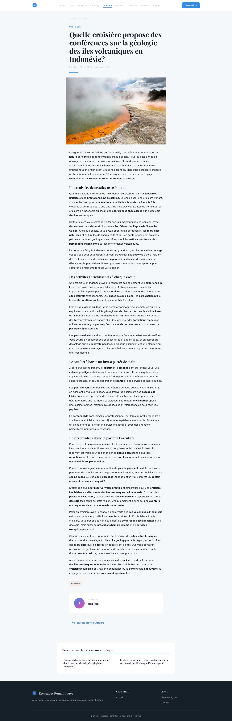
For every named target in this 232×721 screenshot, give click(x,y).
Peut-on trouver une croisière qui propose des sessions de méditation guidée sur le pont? (144, 662)
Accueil (62, 5)
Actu (72, 5)
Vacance (144, 5)
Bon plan (82, 5)
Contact (165, 702)
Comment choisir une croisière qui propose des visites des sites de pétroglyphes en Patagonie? (85, 663)
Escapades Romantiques (52, 693)
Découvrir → (191, 5)
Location (119, 5)
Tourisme (132, 5)
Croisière (107, 5)
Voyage (156, 5)
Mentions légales (169, 697)
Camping (94, 5)
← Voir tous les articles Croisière (86, 622)
